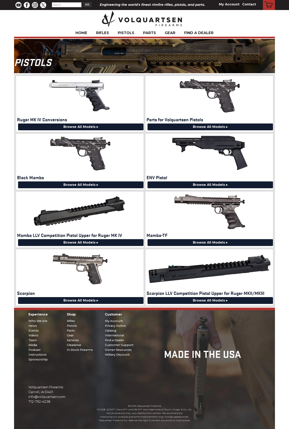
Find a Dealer (199, 33)
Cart (269, 0)
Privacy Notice (115, 326)
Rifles (102, 33)
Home (81, 33)
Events (33, 330)
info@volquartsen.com (46, 397)
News (32, 326)
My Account (229, 4)
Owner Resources (118, 350)
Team (32, 340)
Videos (33, 335)
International (114, 335)
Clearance (74, 345)
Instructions (37, 354)
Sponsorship (38, 359)
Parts (149, 33)
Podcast (34, 350)
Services (73, 340)
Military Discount (117, 354)
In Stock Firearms (80, 350)
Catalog (110, 330)
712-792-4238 (39, 402)
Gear (170, 33)
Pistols (126, 33)
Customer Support (119, 345)
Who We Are (37, 321)
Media (32, 345)
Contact (249, 4)
